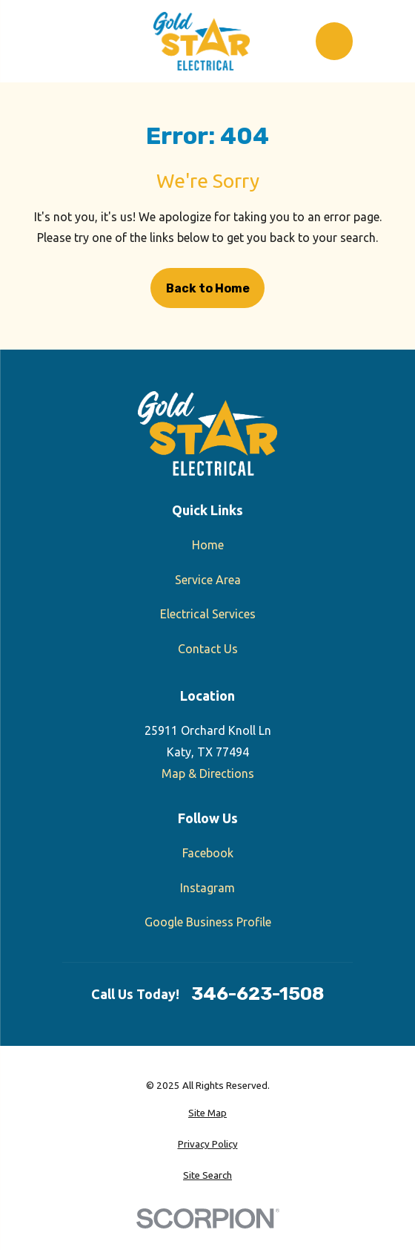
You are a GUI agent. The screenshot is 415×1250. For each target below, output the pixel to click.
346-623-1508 (257, 994)
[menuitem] (207, 1113)
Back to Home (208, 288)
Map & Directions (208, 773)
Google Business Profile (208, 922)
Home (208, 545)
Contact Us (208, 648)
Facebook (207, 853)
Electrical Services (208, 614)
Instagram (207, 887)
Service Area (208, 579)
